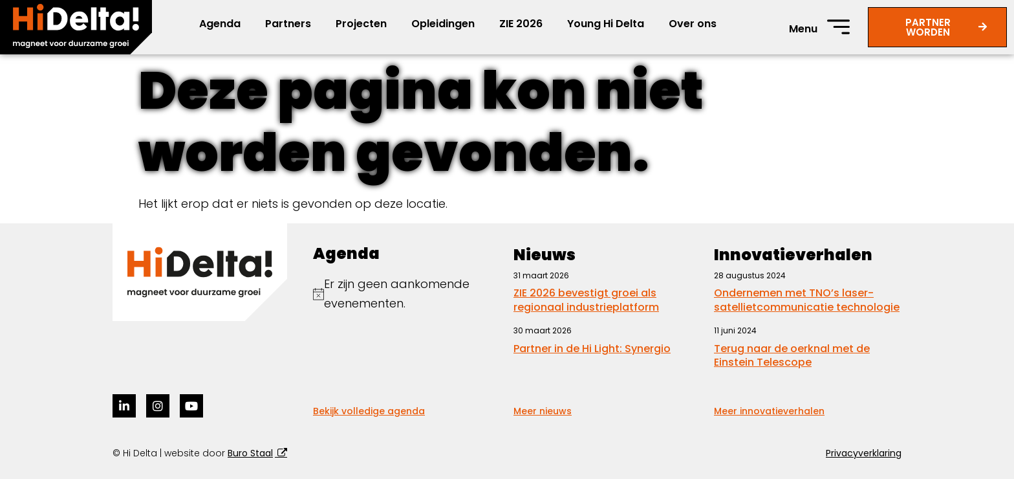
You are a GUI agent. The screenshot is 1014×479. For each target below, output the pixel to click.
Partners (288, 23)
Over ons (693, 23)
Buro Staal (250, 453)
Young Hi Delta (605, 23)
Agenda (220, 23)
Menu (803, 28)
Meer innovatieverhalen (769, 411)
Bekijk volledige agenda (369, 411)
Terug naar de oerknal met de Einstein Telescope (792, 355)
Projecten (361, 23)
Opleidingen (443, 23)
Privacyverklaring (863, 453)
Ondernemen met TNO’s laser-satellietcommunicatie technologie (807, 300)
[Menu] (838, 27)
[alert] (407, 294)
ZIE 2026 (521, 23)
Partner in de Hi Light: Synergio (592, 348)
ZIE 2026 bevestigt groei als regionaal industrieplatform (586, 300)
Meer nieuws (542, 411)
